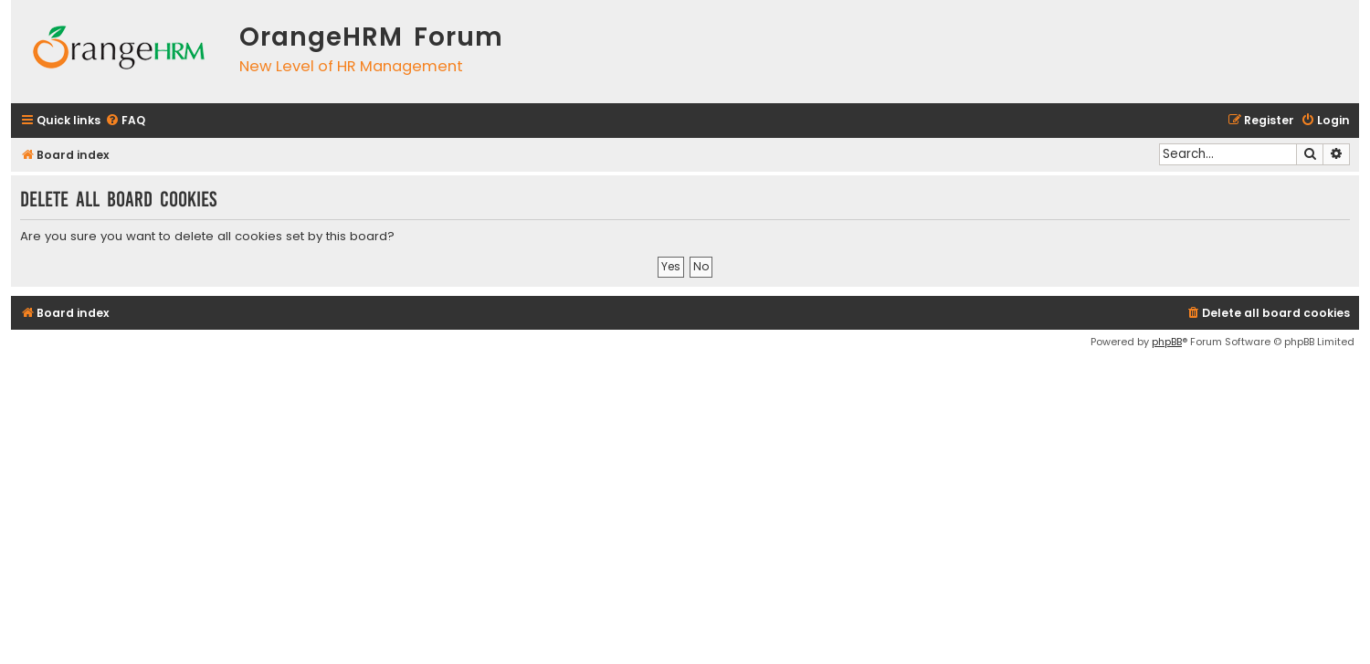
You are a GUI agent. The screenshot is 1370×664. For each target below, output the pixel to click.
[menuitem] (125, 121)
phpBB (1167, 341)
